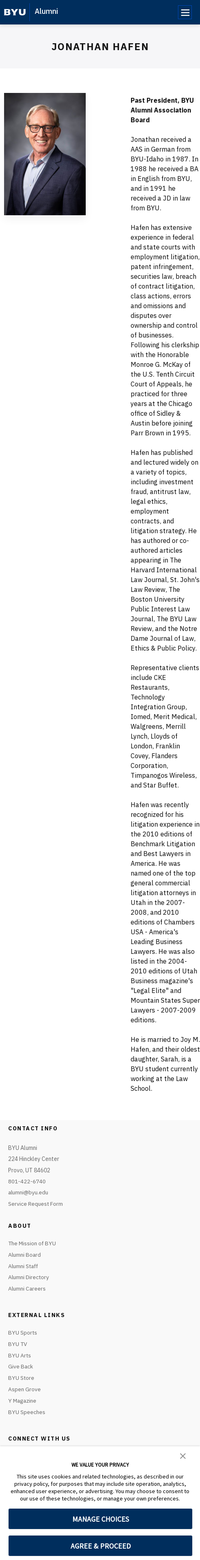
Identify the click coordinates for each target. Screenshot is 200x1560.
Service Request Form (35, 1203)
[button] (183, 1455)
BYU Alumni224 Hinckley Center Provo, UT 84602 (33, 1159)
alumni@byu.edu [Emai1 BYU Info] (28, 1192)
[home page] (15, 12)
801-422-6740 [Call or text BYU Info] (27, 1181)
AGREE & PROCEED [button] (101, 1546)
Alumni (46, 11)
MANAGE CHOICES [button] (100, 1519)
